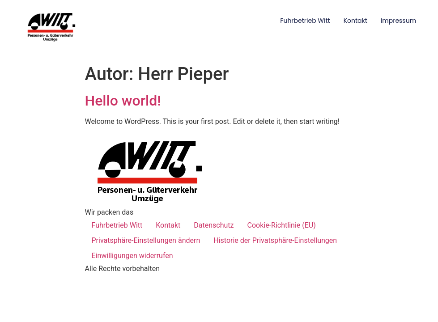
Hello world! (123, 100)
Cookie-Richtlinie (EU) (281, 225)
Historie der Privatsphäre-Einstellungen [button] (275, 240)
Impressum (398, 20)
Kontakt (355, 20)
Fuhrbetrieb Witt (305, 20)
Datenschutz (214, 225)
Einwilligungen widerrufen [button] (132, 255)
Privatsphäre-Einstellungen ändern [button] (146, 240)
